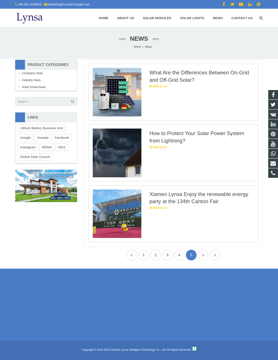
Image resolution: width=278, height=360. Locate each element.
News (139, 38)
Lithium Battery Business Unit (41, 128)
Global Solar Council (35, 157)
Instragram (28, 147)
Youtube (43, 137)
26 (215, 255)
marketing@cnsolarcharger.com (68, 4)
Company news (32, 73)
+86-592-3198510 (30, 4)
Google (25, 137)
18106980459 (154, 293)
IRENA (47, 147)
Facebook (62, 137)
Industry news (31, 80)
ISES (61, 147)
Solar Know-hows (34, 87)
